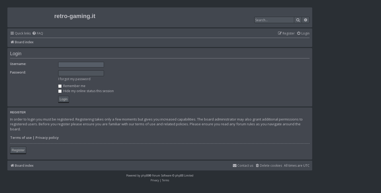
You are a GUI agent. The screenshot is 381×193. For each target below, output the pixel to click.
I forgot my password (74, 79)
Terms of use (21, 137)
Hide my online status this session (86, 91)
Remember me (71, 86)
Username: (18, 64)
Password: (18, 72)
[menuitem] (37, 33)
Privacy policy (47, 137)
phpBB (145, 175)
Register (18, 150)
